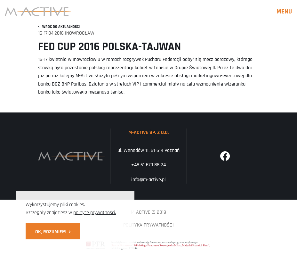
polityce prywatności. (94, 212)
